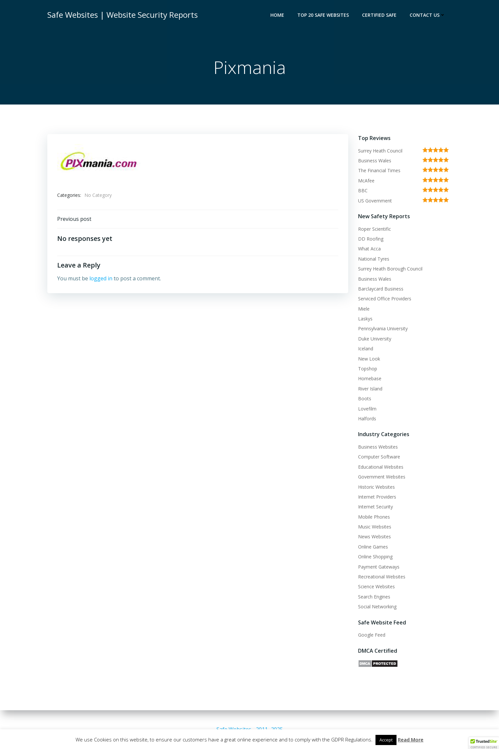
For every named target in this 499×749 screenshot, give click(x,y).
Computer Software (379, 457)
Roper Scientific (374, 229)
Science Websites (376, 586)
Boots (364, 398)
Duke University (374, 339)
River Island (370, 389)
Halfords (367, 418)
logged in (100, 278)
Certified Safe (379, 15)
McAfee (366, 180)
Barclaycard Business (380, 289)
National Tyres (373, 259)
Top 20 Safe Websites (323, 15)
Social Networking (377, 606)
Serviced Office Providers (384, 298)
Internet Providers (377, 497)
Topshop (367, 368)
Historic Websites (376, 487)
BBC (363, 190)
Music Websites (374, 527)
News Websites (374, 536)
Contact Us (427, 15)
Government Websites (381, 477)
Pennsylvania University (383, 328)
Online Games (373, 547)
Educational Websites (380, 467)
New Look (369, 359)
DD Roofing (370, 239)
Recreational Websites (381, 576)
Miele (364, 309)
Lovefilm (367, 409)
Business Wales (374, 160)
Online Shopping (375, 556)
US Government (375, 201)
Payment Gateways (378, 567)
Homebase (369, 378)
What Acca (369, 249)
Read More (410, 739)
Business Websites (378, 447)
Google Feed (371, 635)
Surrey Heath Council (380, 151)
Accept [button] (386, 740)
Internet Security (375, 506)
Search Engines (374, 597)
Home (277, 15)
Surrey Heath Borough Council (390, 269)
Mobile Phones (374, 517)
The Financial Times (379, 170)
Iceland (365, 348)
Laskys (365, 319)
